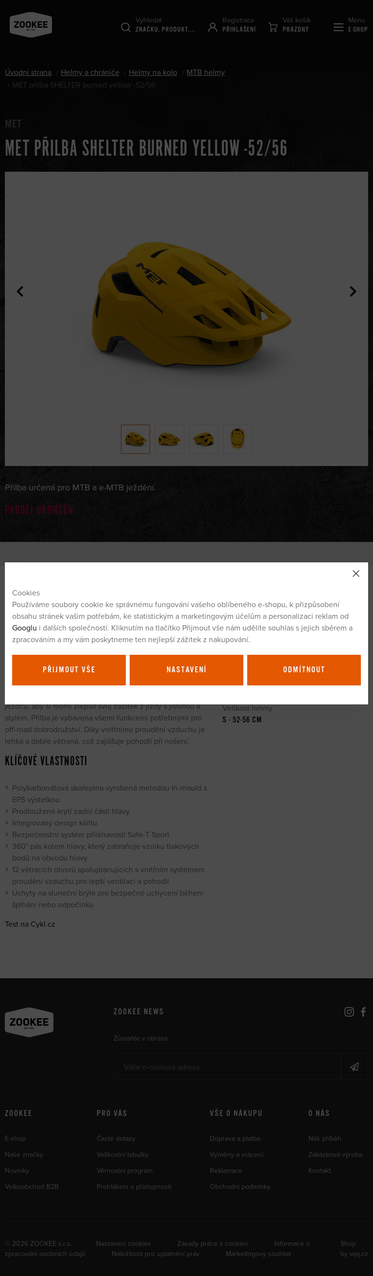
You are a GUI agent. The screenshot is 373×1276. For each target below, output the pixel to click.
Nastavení (187, 670)
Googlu (24, 627)
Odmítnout (304, 670)
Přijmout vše (69, 670)
